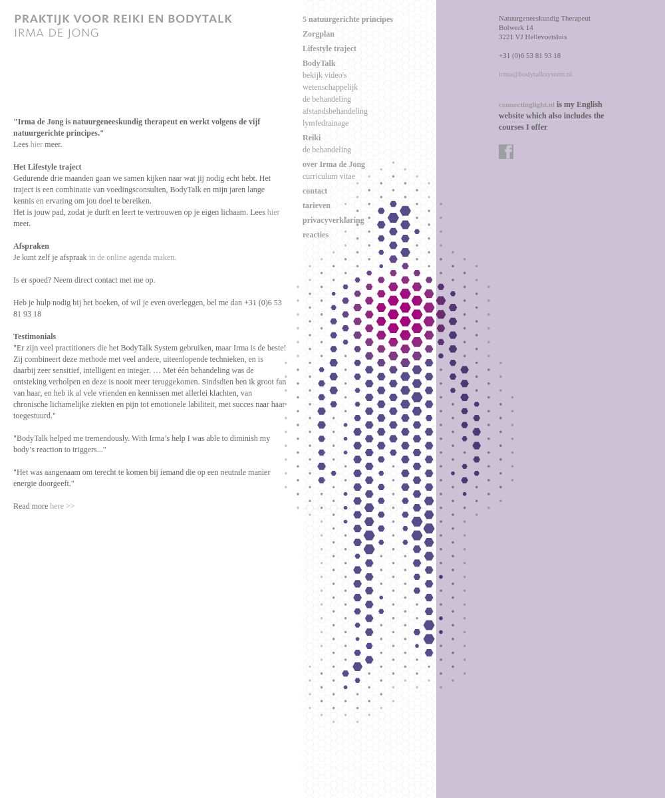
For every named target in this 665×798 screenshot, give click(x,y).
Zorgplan (318, 34)
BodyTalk (319, 63)
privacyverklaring (333, 220)
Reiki (312, 137)
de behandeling (327, 99)
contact (315, 191)
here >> (62, 506)
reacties (316, 234)
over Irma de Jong (334, 164)
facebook (506, 152)
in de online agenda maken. (133, 257)
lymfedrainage (325, 123)
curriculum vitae (329, 176)
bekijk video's (325, 75)
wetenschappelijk (330, 87)
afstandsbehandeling (335, 111)
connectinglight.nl (527, 104)
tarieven (317, 205)
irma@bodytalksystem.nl (536, 74)
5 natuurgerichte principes (348, 19)
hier (37, 144)
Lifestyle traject (329, 48)
